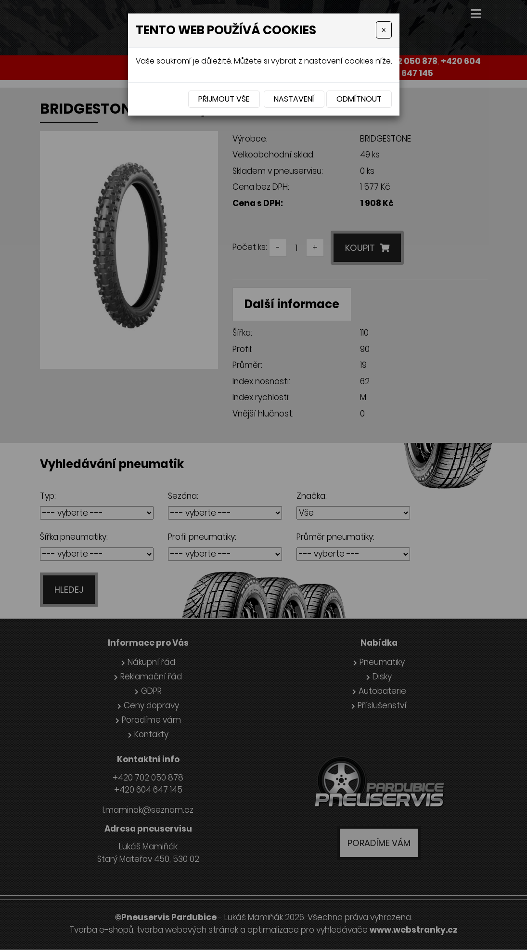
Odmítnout (359, 98)
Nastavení (294, 98)
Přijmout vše (224, 98)
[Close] (383, 30)
